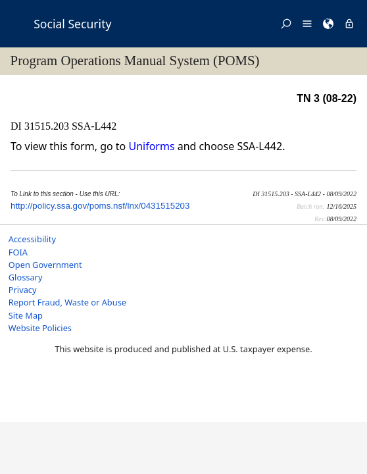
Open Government (45, 265)
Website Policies (40, 328)
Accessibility (32, 239)
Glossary (26, 277)
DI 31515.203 (41, 126)
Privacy (23, 290)
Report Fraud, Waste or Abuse (67, 302)
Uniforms (151, 146)
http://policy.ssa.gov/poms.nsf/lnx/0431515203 (100, 206)
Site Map (26, 315)
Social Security (72, 24)
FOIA (18, 252)
